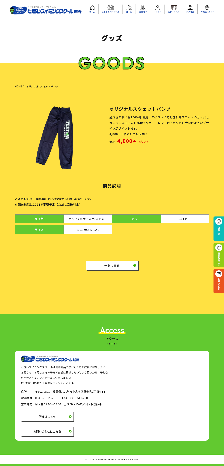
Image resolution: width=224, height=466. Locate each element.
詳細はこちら (47, 416)
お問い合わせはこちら (47, 431)
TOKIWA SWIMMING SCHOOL (102, 459)
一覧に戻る (112, 265)
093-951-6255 (44, 398)
